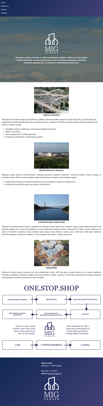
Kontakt (4, 13)
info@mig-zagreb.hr (54, 374)
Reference (5, 6)
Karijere (4, 10)
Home (3, 3)
